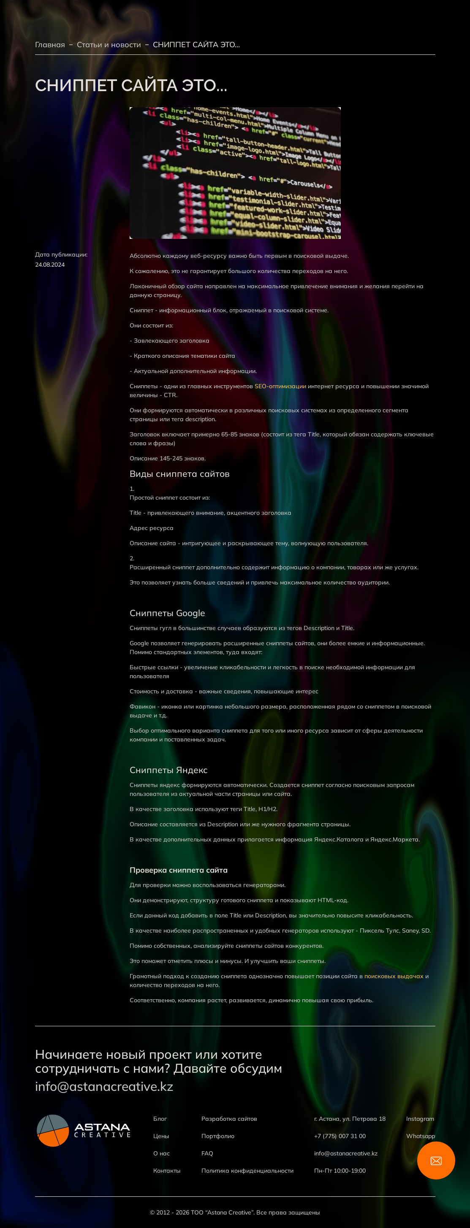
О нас (161, 1153)
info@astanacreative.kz (104, 1086)
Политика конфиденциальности (247, 1170)
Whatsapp (420, 1136)
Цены (161, 1136)
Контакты (167, 1170)
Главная (50, 44)
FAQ (207, 1153)
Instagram (420, 1119)
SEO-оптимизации (280, 386)
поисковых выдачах (394, 976)
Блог (160, 1119)
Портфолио (217, 1136)
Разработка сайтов (229, 1119)
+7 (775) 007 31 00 (340, 1136)
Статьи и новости (109, 44)
